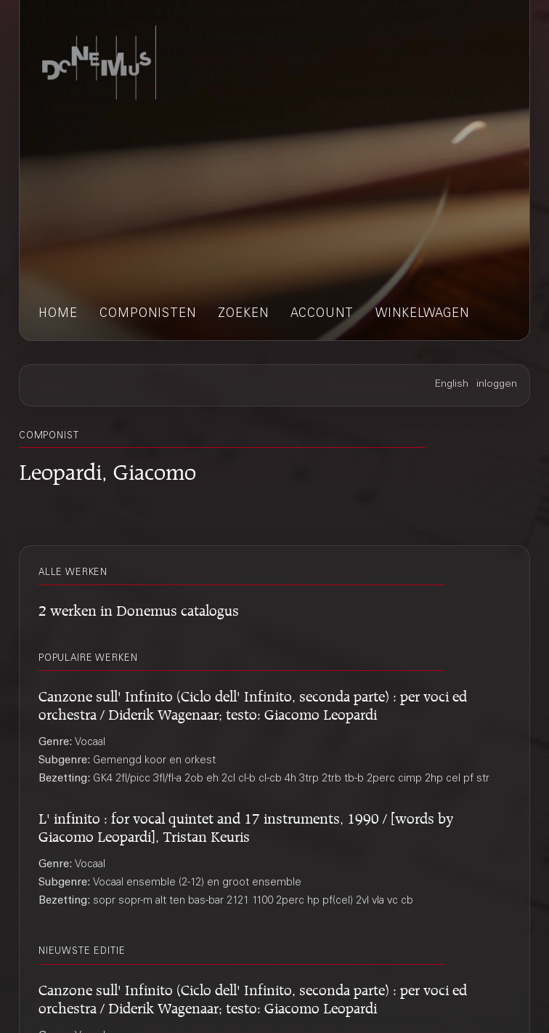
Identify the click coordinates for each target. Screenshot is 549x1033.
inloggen (496, 384)
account (322, 314)
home (58, 314)
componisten (147, 314)
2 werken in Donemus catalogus (138, 608)
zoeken (243, 314)
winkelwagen (422, 314)
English (451, 384)
